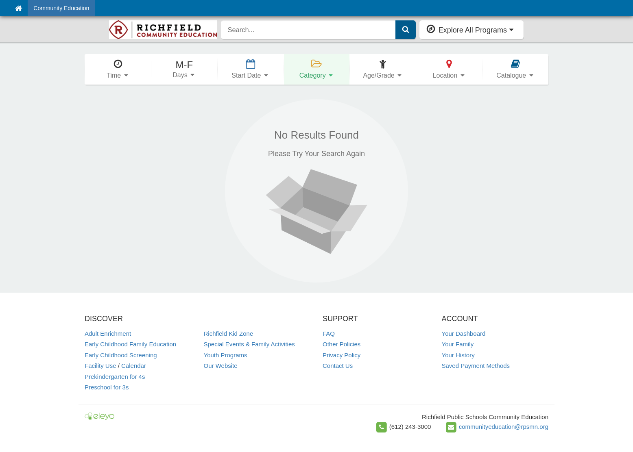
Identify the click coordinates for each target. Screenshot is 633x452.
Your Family (458, 344)
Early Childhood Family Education (130, 344)
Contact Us (338, 365)
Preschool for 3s (107, 387)
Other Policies (341, 344)
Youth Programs (225, 355)
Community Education (61, 8)
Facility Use (100, 365)
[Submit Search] (405, 29)
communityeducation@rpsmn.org (503, 426)
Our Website (221, 365)
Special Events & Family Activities (249, 344)
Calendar (133, 365)
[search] (308, 29)
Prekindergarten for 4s (115, 376)
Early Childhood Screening (121, 355)
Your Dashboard (464, 333)
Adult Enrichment (108, 333)
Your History (458, 355)
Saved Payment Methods (476, 365)
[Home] (18, 8)
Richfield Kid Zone (228, 333)
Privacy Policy (341, 355)
